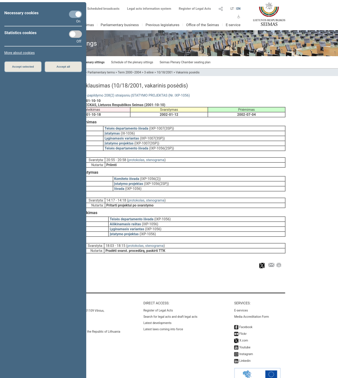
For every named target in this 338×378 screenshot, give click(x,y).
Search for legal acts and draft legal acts (170, 304)
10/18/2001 (165, 72)
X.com (243, 328)
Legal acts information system (149, 9)
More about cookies (19, 53)
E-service (233, 25)
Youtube (244, 335)
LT (232, 9)
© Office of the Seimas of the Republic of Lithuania (86, 319)
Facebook (245, 315)
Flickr (243, 321)
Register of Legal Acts (195, 9)
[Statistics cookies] (75, 34)
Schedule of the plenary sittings (132, 62)
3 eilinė (149, 72)
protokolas (136, 157)
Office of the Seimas (202, 25)
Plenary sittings (94, 62)
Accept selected (23, 66)
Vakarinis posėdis (188, 72)
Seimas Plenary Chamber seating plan (185, 62)
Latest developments (157, 311)
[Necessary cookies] (75, 14)
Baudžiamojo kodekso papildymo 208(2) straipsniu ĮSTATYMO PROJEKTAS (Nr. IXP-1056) (121, 95)
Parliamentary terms (101, 72)
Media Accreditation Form (251, 304)
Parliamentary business (120, 25)
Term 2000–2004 (129, 72)
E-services (241, 298)
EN (238, 9)
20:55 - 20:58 (116, 157)
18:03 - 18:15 (115, 237)
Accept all (63, 66)
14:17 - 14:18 (116, 194)
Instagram (246, 342)
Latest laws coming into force (163, 317)
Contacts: (62, 291)
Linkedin (244, 348)
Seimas (88, 25)
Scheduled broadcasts (101, 9)
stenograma (155, 157)
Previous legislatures (162, 25)
